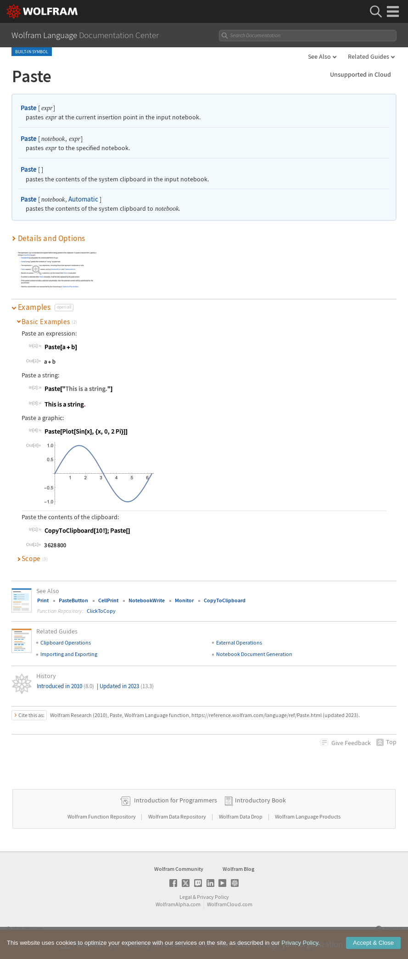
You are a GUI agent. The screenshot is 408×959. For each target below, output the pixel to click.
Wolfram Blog (238, 868)
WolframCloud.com (229, 904)
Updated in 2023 (127, 686)
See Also (319, 56)
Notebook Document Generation (254, 654)
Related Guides (368, 56)
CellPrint (108, 600)
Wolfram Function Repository (102, 816)
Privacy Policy (213, 896)
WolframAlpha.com (178, 904)
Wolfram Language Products (308, 816)
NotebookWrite (147, 600)
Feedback (351, 743)
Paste (29, 107)
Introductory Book (260, 800)
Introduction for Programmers (175, 800)
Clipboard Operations (65, 642)
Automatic (83, 199)
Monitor (184, 600)
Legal (185, 896)
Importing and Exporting (68, 654)
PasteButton (73, 600)
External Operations (239, 642)
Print (43, 600)
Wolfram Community (178, 868)
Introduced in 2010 (65, 686)
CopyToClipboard (225, 600)
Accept (373, 943)
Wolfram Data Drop (241, 816)
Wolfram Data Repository (177, 816)
